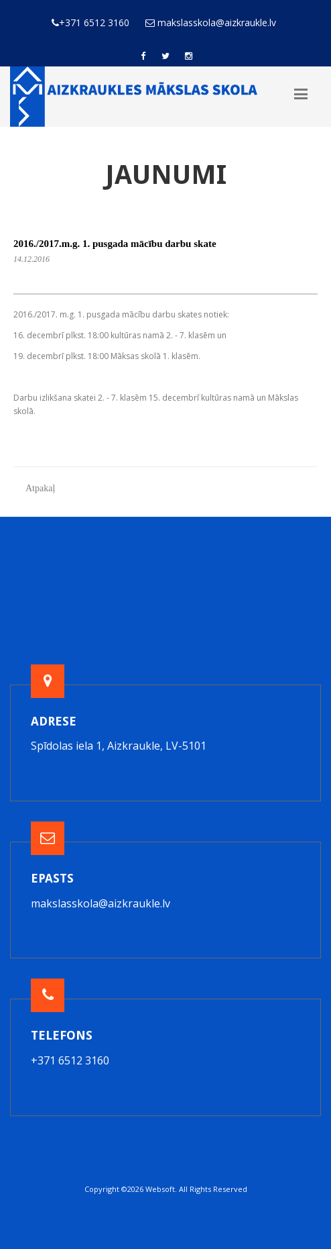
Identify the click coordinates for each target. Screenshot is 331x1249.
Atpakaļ (40, 488)
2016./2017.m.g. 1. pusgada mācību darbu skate (114, 243)
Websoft (160, 1189)
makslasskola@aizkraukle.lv (100, 903)
